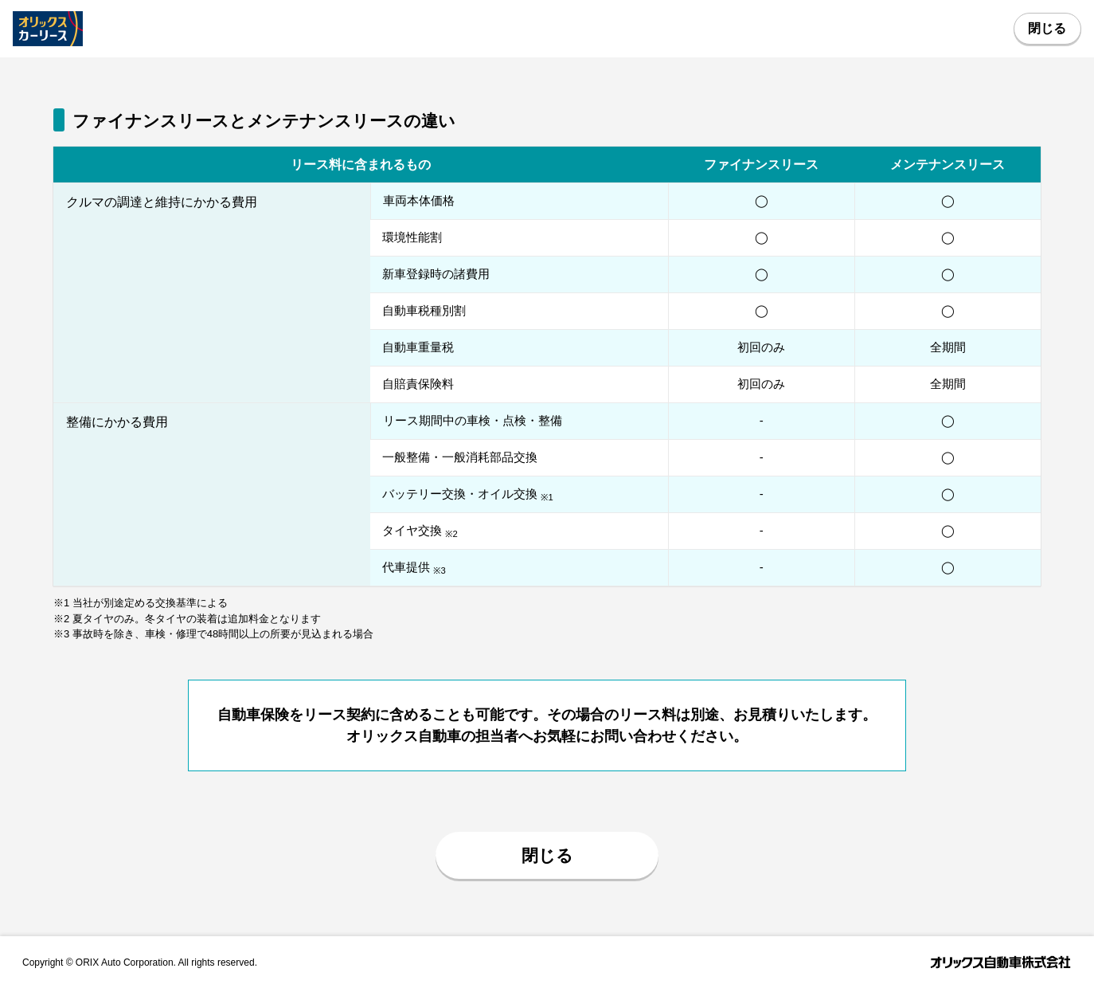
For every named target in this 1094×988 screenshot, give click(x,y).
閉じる (1047, 28)
